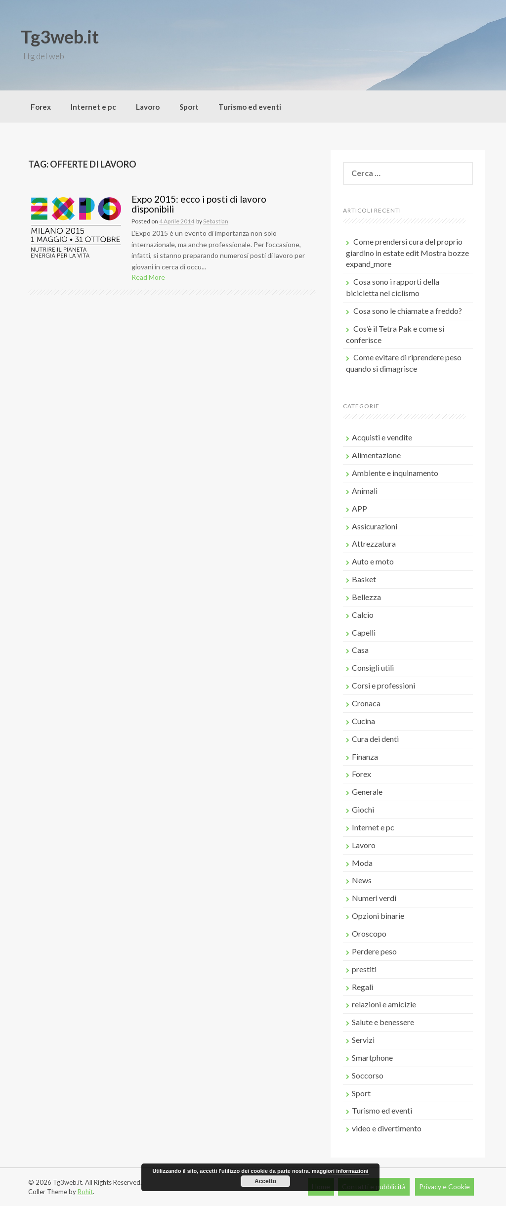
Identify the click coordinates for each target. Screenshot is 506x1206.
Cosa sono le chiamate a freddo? (407, 310)
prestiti (364, 969)
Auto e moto (373, 561)
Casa (360, 649)
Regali (362, 986)
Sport (189, 106)
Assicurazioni (374, 526)
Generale (367, 791)
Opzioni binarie (378, 915)
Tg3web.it (60, 36)
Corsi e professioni (383, 685)
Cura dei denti (375, 738)
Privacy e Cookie (444, 1186)
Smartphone (372, 1057)
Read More (148, 277)
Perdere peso (374, 951)
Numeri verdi (374, 898)
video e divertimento (387, 1128)
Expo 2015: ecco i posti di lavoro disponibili (198, 204)
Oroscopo (369, 933)
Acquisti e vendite (382, 437)
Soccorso (367, 1075)
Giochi (363, 809)
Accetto (265, 1181)
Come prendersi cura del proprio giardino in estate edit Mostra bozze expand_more (407, 253)
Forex (41, 106)
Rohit (85, 1192)
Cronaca (366, 703)
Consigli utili (373, 667)
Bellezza (366, 597)
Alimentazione (376, 455)
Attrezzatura (374, 543)
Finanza (365, 756)
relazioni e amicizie (384, 1004)
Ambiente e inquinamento (395, 472)
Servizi (363, 1039)
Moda (362, 862)
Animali (365, 490)
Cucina (363, 721)
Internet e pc (93, 106)
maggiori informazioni (340, 1171)
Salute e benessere (383, 1022)
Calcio (363, 614)
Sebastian (215, 221)
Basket (364, 579)
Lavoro (148, 106)
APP (359, 508)
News (362, 880)
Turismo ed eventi (249, 106)
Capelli (364, 632)
